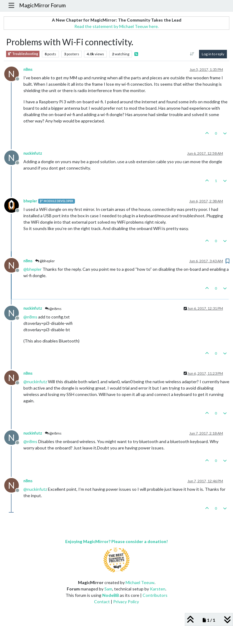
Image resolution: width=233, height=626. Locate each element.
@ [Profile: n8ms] (30, 316)
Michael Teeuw (140, 582)
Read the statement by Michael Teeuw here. (116, 26)
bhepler (30, 201)
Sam (108, 588)
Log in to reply (213, 54)
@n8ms (53, 308)
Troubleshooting (23, 54)
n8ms (27, 69)
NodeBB (110, 595)
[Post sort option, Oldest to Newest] (192, 54)
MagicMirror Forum (42, 5)
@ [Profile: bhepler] (32, 269)
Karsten (157, 588)
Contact (102, 601)
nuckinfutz (32, 153)
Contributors (155, 595)
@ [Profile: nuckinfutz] (35, 381)
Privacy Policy (126, 601)
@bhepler (45, 261)
